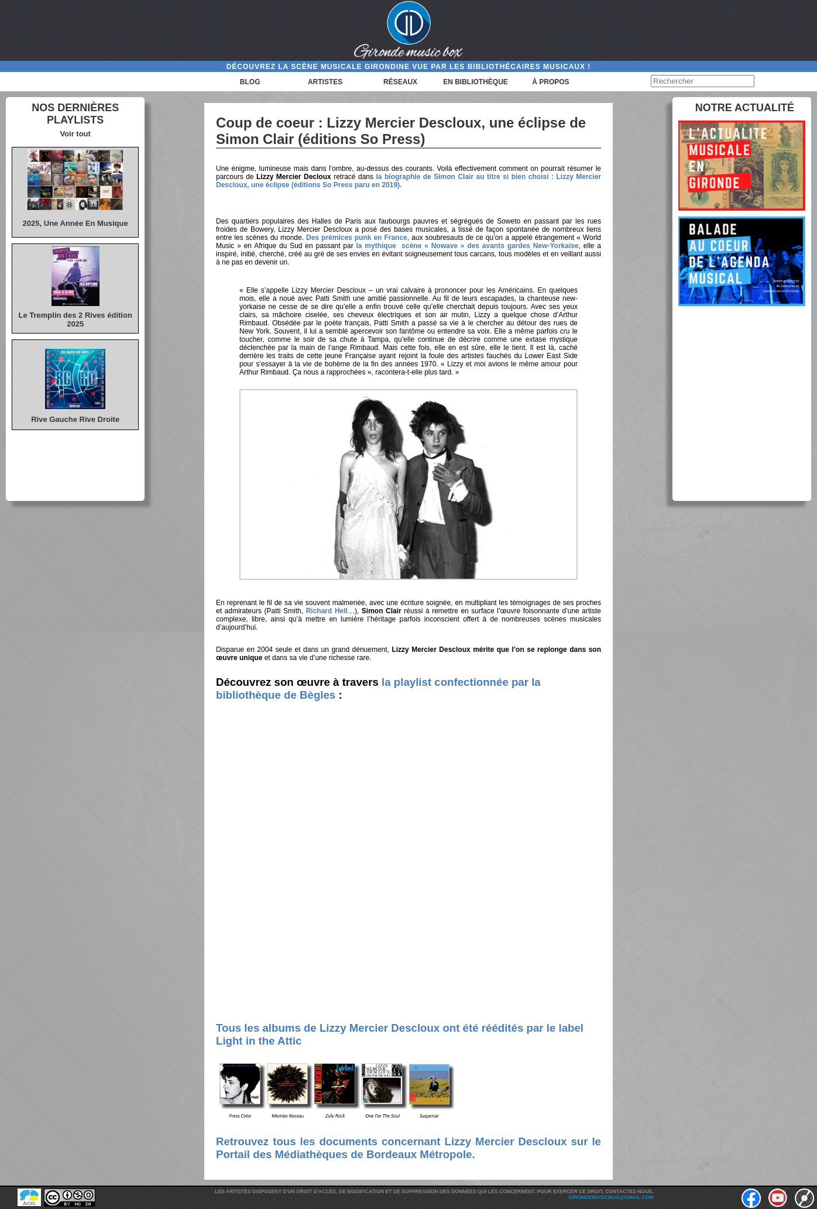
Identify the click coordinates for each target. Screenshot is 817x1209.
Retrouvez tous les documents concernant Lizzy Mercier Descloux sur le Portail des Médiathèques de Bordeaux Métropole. (408, 1147)
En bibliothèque (475, 82)
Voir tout (75, 133)
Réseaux (400, 82)
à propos (550, 82)
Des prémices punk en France (356, 237)
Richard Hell (327, 611)
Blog (250, 82)
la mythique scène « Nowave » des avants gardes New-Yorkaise (467, 246)
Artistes (325, 82)
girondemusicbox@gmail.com (610, 1197)
